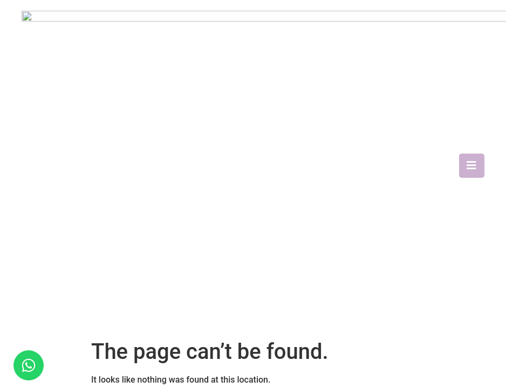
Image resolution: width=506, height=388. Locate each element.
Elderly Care (278, 242)
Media (145, 196)
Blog (142, 244)
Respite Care (279, 219)
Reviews (148, 185)
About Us (149, 174)
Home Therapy (281, 174)
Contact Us (400, 185)
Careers (395, 174)
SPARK (268, 185)
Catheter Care (281, 208)
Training (272, 230)
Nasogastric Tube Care (295, 196)
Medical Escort (282, 264)
